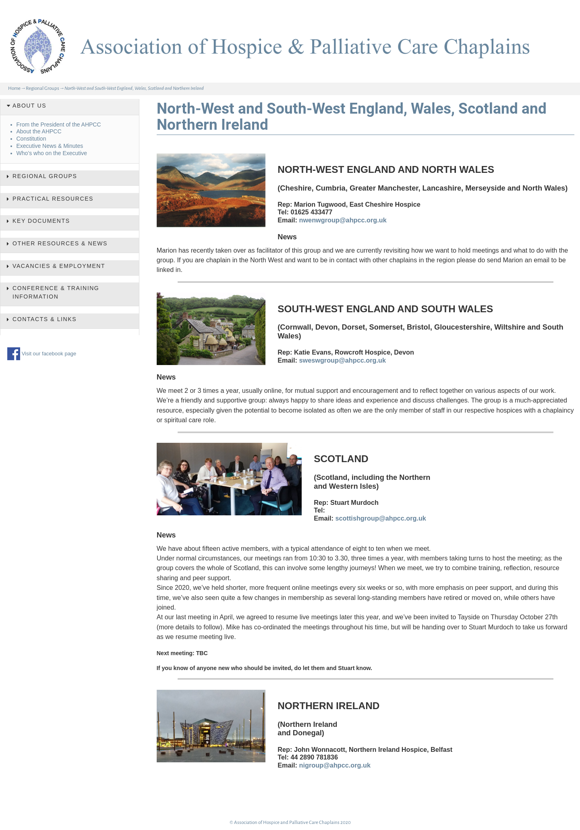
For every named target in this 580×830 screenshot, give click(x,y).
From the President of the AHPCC (59, 124)
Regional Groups (42, 88)
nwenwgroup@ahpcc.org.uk (343, 220)
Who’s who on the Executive (52, 153)
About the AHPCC (39, 131)
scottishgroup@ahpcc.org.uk (381, 518)
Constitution (31, 138)
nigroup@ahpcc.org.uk (335, 765)
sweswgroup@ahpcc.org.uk (342, 360)
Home (14, 88)
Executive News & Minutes (50, 146)
